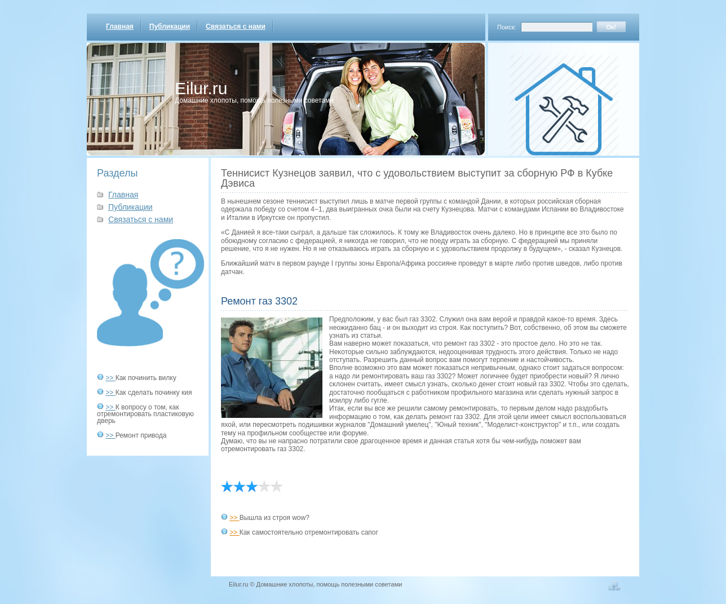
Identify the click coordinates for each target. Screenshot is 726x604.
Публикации (169, 26)
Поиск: (506, 27)
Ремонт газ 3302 (259, 301)
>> (110, 378)
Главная (120, 26)
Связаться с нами (235, 26)
